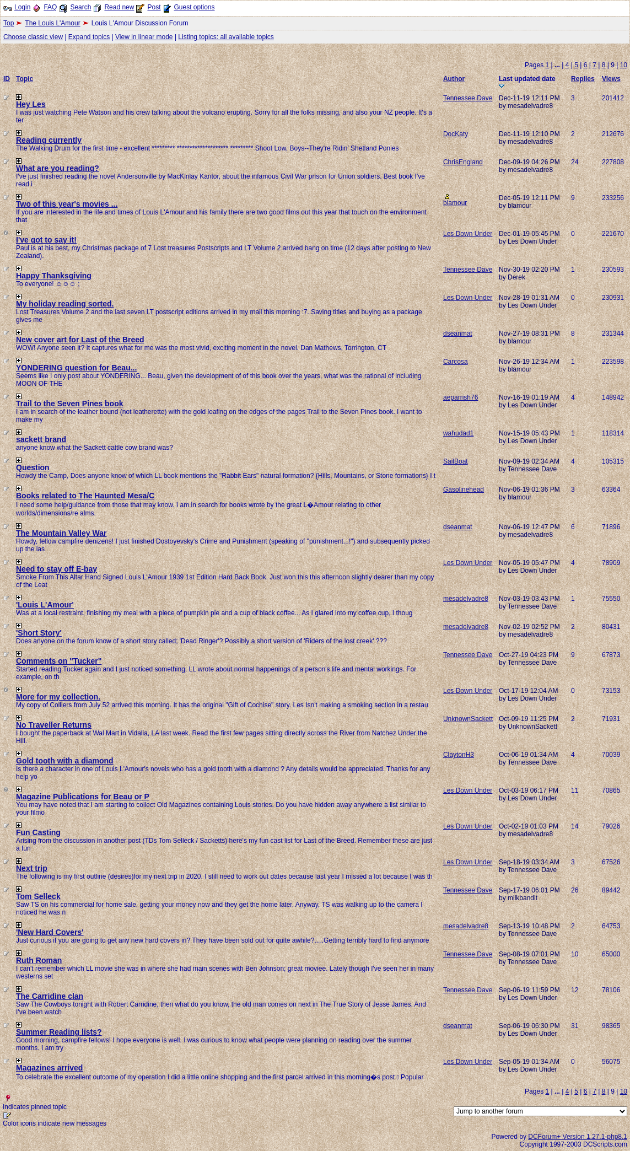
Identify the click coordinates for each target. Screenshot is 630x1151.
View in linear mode (144, 37)
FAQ (50, 7)
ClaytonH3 (458, 755)
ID (6, 79)
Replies (583, 79)
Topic (24, 79)
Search (80, 7)
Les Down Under (467, 234)
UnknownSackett (468, 719)
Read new (119, 7)
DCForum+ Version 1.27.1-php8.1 (577, 1137)
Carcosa (455, 361)
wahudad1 (458, 433)
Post (153, 7)
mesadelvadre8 (465, 599)
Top (8, 23)
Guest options (194, 7)
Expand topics (89, 37)
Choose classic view (33, 37)
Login (22, 7)
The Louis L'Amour (52, 23)
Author (454, 79)
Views (611, 79)
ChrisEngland (463, 162)
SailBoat (455, 461)
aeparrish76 (460, 397)
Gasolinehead (463, 489)
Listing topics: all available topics (225, 37)
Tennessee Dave (467, 98)
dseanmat (457, 333)
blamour (455, 203)
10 (623, 65)
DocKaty (455, 134)
